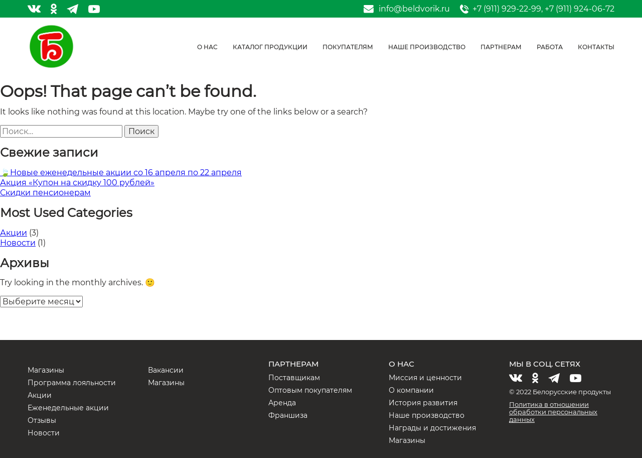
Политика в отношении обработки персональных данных (553, 411)
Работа (550, 47)
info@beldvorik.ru (414, 9)
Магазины (46, 370)
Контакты (596, 47)
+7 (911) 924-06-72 (579, 9)
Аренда (282, 402)
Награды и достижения (432, 427)
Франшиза (287, 415)
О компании (411, 390)
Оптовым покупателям (310, 390)
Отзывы (42, 420)
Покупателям (348, 47)
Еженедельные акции (68, 407)
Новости (18, 243)
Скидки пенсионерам (45, 192)
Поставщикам (294, 377)
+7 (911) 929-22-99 (506, 9)
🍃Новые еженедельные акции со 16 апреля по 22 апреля (121, 172)
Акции (13, 233)
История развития (423, 402)
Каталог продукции (270, 47)
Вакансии (166, 370)
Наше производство (426, 47)
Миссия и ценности (425, 377)
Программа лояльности (72, 382)
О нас (207, 47)
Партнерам (501, 47)
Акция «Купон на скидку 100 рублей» (77, 182)
